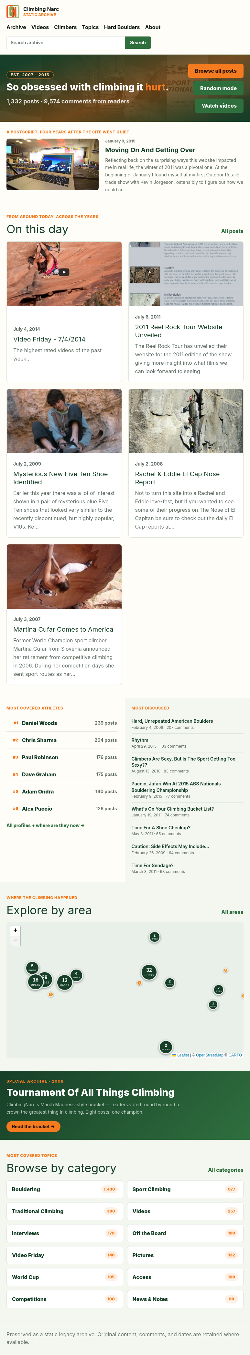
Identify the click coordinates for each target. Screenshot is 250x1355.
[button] (225, 970)
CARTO (235, 1055)
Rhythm (140, 740)
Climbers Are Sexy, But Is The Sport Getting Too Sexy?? (184, 762)
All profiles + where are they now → (45, 825)
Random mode (218, 88)
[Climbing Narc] (32, 11)
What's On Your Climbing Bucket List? (173, 809)
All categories (226, 1170)
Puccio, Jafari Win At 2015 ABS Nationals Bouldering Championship (176, 787)
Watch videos (219, 105)
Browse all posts (216, 71)
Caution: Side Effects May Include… (171, 846)
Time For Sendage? (153, 865)
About (153, 27)
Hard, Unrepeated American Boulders (172, 721)
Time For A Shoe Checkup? (161, 827)
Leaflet (180, 1055)
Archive (16, 27)
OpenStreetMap (209, 1055)
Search (138, 42)
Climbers (65, 27)
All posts (232, 231)
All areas (232, 912)
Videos (40, 27)
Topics (90, 27)
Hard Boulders (122, 27)
